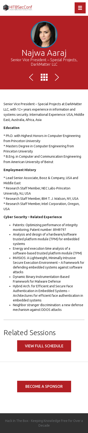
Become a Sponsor (44, 386)
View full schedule (44, 346)
